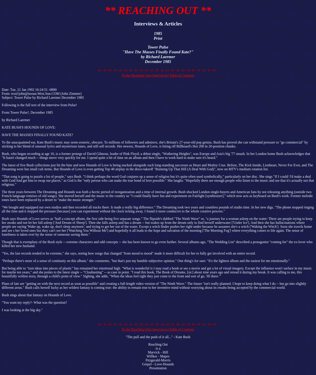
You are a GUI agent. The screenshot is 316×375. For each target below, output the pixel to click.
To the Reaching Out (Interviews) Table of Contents (158, 73)
